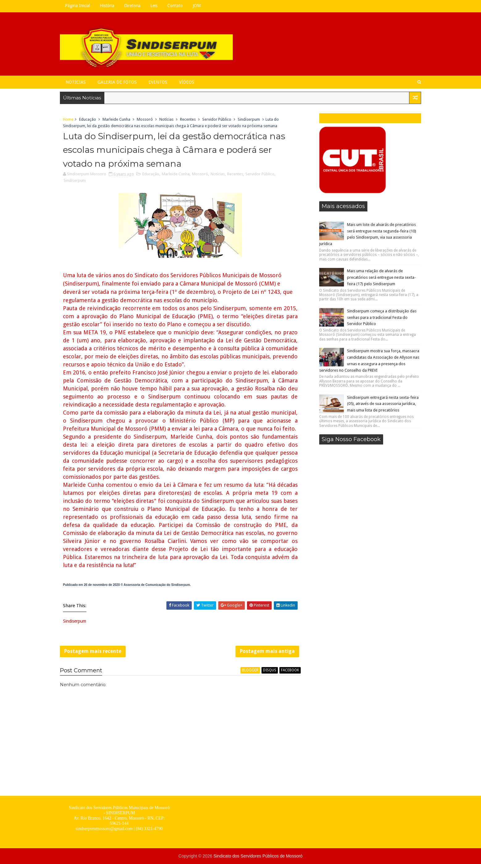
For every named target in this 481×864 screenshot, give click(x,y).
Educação (87, 119)
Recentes (188, 119)
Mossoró (145, 119)
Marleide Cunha (116, 119)
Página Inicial (77, 5)
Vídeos (186, 82)
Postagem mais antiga (267, 651)
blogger (250, 670)
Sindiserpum (249, 119)
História (107, 5)
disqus (269, 670)
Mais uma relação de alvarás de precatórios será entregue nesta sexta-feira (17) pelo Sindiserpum (381, 277)
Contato (175, 5)
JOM (197, 5)
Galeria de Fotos (117, 82)
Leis (153, 5)
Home (68, 119)
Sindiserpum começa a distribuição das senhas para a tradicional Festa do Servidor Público (381, 317)
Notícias (76, 82)
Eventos (157, 82)
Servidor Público (216, 119)
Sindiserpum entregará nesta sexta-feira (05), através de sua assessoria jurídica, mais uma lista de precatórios (383, 404)
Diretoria (132, 5)
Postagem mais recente (92, 651)
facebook (290, 670)
